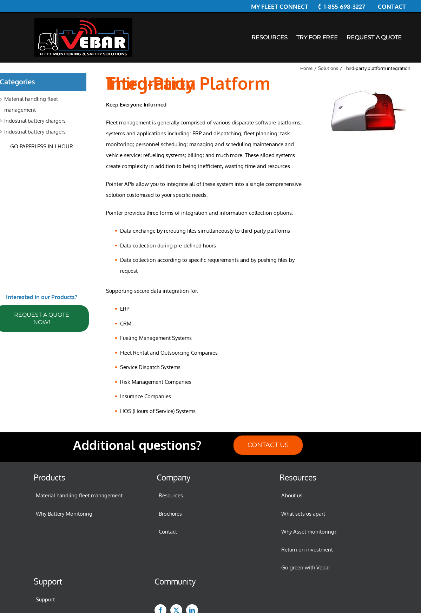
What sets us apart (303, 513)
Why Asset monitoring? (308, 531)
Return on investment (307, 549)
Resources (171, 495)
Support (45, 599)
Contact (168, 531)
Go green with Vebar (305, 567)
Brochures (170, 513)
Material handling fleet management (79, 495)
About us (291, 495)
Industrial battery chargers (35, 120)
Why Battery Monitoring (64, 513)
